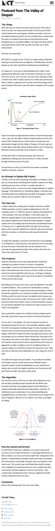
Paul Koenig (16, 18)
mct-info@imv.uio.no (9, 505)
